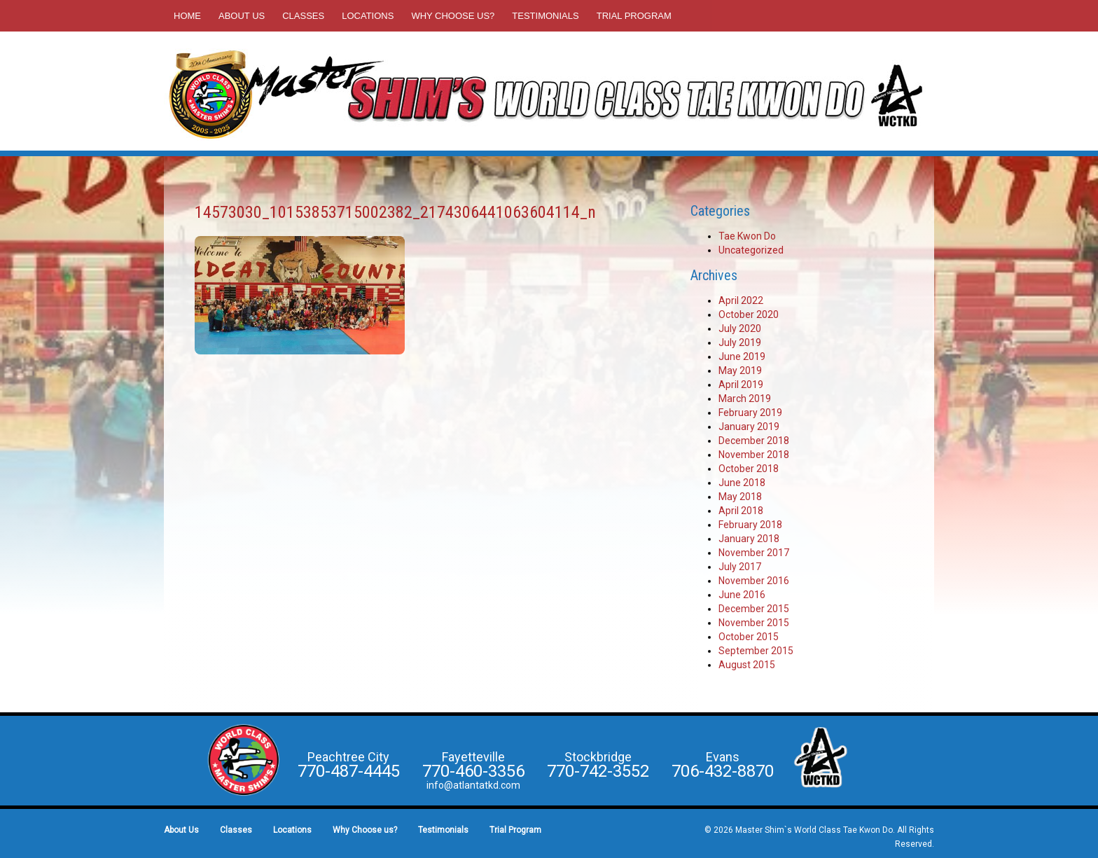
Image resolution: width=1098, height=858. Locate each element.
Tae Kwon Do (747, 236)
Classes (303, 16)
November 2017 (753, 552)
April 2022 (740, 300)
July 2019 (739, 342)
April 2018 (740, 510)
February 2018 (750, 524)
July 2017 (739, 566)
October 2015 (748, 636)
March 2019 (744, 398)
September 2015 (755, 650)
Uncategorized (751, 250)
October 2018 (748, 468)
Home (187, 16)
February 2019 (750, 412)
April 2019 (740, 384)
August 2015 (746, 664)
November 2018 (753, 454)
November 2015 (753, 622)
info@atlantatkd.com (473, 785)
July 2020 (739, 328)
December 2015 (753, 608)
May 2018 (740, 496)
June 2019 (741, 356)
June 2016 (741, 594)
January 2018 (748, 538)
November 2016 (753, 580)
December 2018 (753, 440)
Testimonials (545, 16)
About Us (241, 16)
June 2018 (741, 482)
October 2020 (748, 314)
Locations (368, 16)
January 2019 (748, 426)
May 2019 (740, 370)
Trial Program (634, 16)
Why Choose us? (452, 16)
